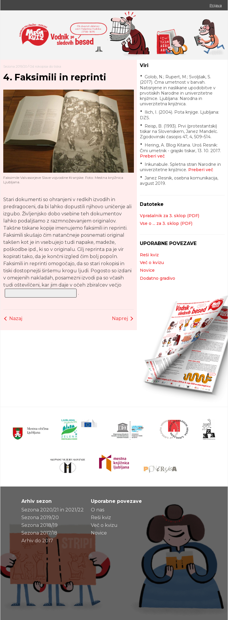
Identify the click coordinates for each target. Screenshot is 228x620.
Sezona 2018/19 (39, 525)
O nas (97, 510)
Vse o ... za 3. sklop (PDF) (166, 223)
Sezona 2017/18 (39, 533)
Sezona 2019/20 (15, 66)
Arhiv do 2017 (37, 540)
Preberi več (152, 156)
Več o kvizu (152, 262)
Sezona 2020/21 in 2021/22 (52, 510)
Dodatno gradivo (157, 278)
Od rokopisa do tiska (45, 66)
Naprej (120, 318)
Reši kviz (149, 254)
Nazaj (15, 318)
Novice (147, 270)
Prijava (216, 5)
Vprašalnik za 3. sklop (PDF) (169, 215)
